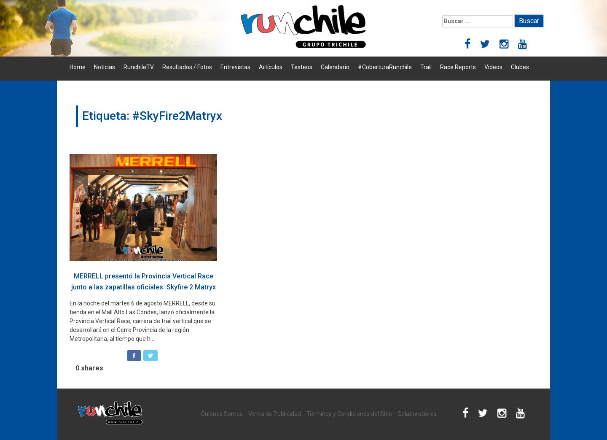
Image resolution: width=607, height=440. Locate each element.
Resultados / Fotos (187, 67)
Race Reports (458, 67)
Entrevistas (235, 67)
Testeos (301, 67)
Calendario (335, 67)
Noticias (104, 67)
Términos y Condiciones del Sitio (349, 413)
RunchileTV (139, 67)
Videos (493, 67)
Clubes (520, 67)
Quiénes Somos (222, 413)
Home (78, 67)
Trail (426, 67)
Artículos (270, 67)
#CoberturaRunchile (385, 67)
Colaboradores (417, 413)
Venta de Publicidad (274, 413)
